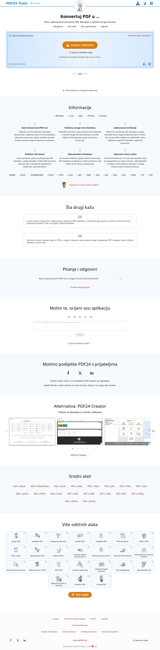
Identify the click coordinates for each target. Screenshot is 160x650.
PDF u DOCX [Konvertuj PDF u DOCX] (22, 493)
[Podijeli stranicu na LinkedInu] (92, 373)
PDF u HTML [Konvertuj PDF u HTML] (137, 493)
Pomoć (93, 619)
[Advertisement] (80, 80)
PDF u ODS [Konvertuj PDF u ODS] (105, 493)
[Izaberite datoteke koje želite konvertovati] (80, 45)
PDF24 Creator (78, 455)
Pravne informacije (49, 632)
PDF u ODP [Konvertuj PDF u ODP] (89, 493)
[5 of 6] (84, 448)
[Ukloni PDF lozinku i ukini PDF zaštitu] (80, 552)
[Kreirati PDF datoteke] (101, 581)
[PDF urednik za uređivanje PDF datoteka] (80, 538)
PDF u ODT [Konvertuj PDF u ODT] (72, 493)
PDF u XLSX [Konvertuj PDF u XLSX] (56, 493)
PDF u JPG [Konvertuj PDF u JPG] (110, 486)
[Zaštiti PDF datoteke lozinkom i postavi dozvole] (59, 552)
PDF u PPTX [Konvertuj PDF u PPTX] (39, 493)
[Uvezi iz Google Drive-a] (144, 64)
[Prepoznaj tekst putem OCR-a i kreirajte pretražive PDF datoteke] (59, 566)
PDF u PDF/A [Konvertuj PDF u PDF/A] (71, 501)
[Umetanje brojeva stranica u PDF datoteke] (101, 566)
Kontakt (104, 619)
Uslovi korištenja (69, 632)
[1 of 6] (73, 448)
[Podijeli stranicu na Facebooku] (68, 373)
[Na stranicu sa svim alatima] (35, 3)
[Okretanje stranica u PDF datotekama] (101, 552)
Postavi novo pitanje (80, 287)
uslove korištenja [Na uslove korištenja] (95, 57)
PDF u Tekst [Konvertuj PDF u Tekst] (93, 486)
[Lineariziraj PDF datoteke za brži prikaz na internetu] (59, 581)
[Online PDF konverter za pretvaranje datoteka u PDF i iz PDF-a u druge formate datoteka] (123, 538)
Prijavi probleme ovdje (79, 343)
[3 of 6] (78, 448)
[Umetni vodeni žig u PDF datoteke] (80, 566)
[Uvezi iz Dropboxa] (149, 64)
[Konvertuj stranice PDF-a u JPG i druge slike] (16, 552)
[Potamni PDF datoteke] (80, 581)
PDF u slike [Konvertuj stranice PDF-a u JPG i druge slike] (76, 486)
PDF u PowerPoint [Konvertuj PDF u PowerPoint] (40, 486)
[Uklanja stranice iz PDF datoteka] (123, 552)
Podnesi (80, 335)
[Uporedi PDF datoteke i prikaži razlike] (144, 566)
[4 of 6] (81, 448)
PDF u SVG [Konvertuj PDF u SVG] (141, 486)
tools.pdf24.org (80, 640)
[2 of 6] (75, 448)
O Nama (55, 619)
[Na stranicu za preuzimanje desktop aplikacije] (138, 3)
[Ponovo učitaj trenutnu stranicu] (80, 6)
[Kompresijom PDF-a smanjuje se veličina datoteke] (59, 538)
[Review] (80, 325)
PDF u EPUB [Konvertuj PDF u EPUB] (89, 501)
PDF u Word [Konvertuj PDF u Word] (19, 486)
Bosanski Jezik (141, 640)
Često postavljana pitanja (74, 619)
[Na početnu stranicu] (17, 3)
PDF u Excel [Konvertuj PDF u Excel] (60, 486)
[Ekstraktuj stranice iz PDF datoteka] (144, 552)
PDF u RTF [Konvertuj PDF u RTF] (121, 493)
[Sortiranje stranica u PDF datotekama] (16, 566)
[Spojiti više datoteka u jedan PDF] (16, 538)
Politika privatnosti (89, 632)
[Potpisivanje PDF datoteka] (101, 538)
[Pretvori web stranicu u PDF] (37, 566)
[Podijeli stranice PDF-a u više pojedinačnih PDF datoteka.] (37, 538)
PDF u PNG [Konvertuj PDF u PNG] (125, 486)
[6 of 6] (87, 448)
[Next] (153, 431)
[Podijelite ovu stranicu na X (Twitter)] (80, 373)
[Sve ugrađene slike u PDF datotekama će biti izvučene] (37, 552)
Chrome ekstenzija (80, 625)
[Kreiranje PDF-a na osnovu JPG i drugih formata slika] (144, 538)
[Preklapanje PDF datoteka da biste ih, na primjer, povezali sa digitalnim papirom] (123, 566)
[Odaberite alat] (151, 3)
